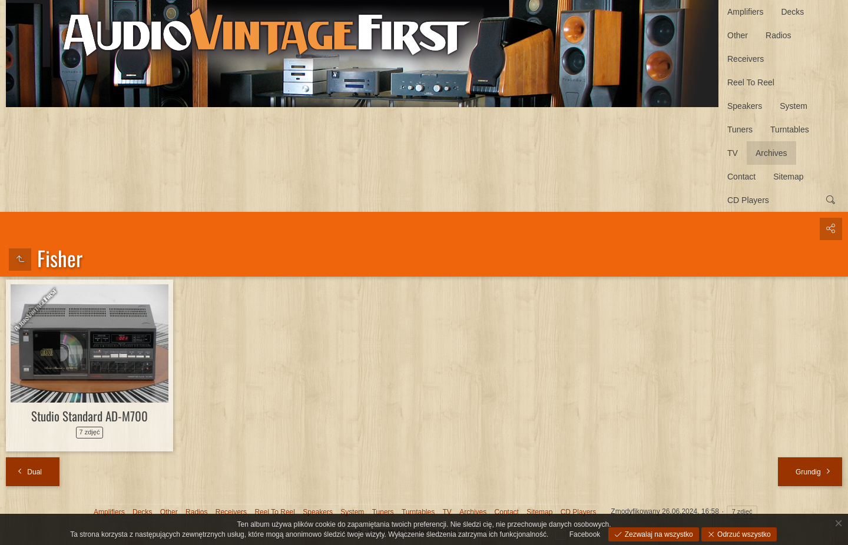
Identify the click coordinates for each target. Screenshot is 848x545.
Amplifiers (745, 11)
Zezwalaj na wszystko (657, 534)
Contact (741, 176)
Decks (792, 11)
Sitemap (788, 176)
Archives (771, 153)
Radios (778, 35)
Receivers (745, 59)
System (793, 106)
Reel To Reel (750, 82)
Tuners (740, 129)
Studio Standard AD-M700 (89, 416)
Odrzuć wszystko (743, 534)
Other (737, 35)
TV (732, 153)
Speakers (744, 106)
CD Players (748, 200)
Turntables (789, 129)
